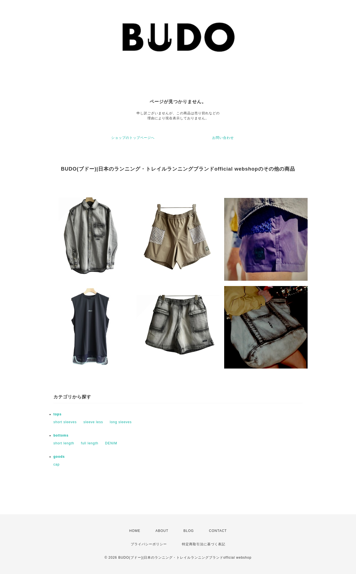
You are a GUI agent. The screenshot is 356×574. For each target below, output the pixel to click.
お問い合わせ (223, 138)
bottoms (60, 435)
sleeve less (93, 422)
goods (59, 457)
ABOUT (161, 531)
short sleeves (65, 422)
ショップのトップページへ (133, 138)
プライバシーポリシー (149, 544)
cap (56, 464)
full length (89, 443)
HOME (134, 531)
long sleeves (121, 422)
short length (63, 443)
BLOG (189, 531)
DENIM (111, 443)
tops (57, 414)
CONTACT (218, 531)
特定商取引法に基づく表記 (203, 544)
